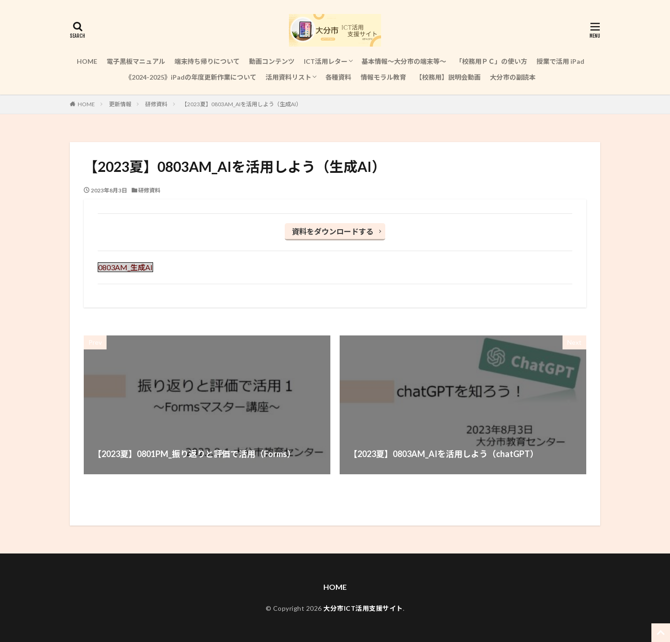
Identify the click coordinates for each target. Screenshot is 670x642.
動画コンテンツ (272, 61)
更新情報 (120, 104)
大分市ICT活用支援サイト (363, 608)
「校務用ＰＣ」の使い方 (491, 61)
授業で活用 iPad (560, 61)
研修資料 (156, 104)
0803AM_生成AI (125, 267)
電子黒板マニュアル (136, 61)
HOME (87, 61)
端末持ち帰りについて (207, 61)
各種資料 (338, 77)
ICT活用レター (326, 61)
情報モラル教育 (383, 77)
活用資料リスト (288, 77)
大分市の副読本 (513, 77)
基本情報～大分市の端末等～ (404, 61)
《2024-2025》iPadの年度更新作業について (190, 77)
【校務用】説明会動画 (448, 77)
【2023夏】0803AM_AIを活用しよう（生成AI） (241, 104)
